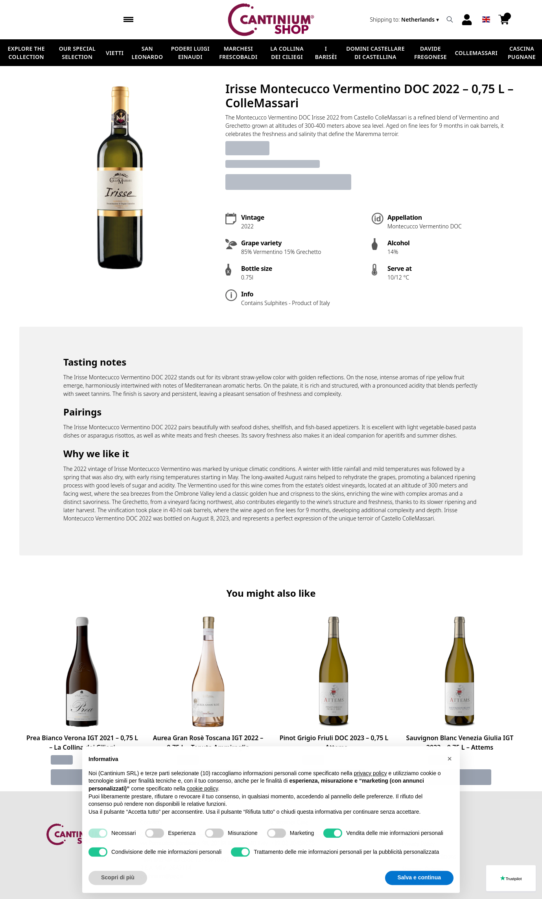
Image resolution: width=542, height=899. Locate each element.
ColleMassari (476, 53)
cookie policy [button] (202, 806)
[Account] (466, 19)
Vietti (115, 53)
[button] (449, 776)
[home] (270, 19)
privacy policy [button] (370, 790)
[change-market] (405, 19)
